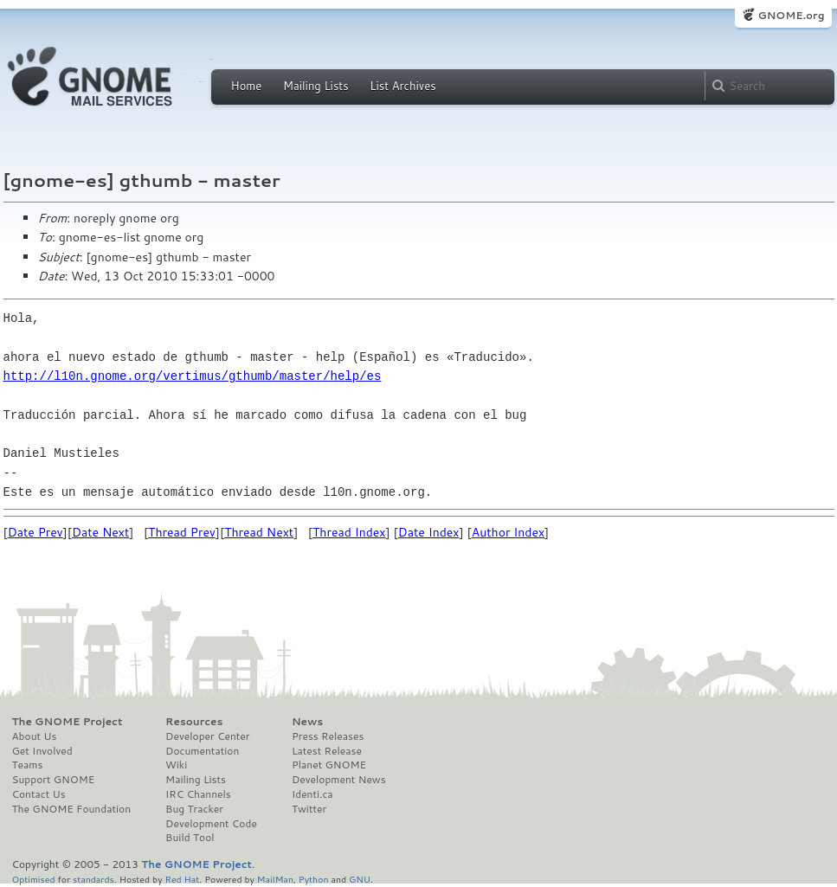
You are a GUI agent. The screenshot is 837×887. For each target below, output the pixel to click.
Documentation (202, 751)
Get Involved (42, 751)
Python (314, 878)
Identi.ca (312, 794)
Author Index (508, 532)
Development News (339, 780)
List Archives (402, 85)
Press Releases (328, 736)
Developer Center (207, 736)
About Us (34, 736)
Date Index (429, 532)
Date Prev (35, 532)
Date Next (100, 532)
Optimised (33, 878)
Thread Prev (182, 532)
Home (246, 85)
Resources (193, 722)
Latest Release (327, 751)
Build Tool (189, 838)
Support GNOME (53, 780)
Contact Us (39, 794)
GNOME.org (790, 15)
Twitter (309, 809)
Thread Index (349, 532)
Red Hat (181, 878)
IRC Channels (198, 794)
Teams (27, 765)
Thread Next (258, 532)
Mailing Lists (316, 85)
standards (93, 878)
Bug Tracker (194, 809)
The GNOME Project (67, 722)
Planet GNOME (329, 765)
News (307, 722)
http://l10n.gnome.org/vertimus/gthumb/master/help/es (192, 376)
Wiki (176, 765)
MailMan (275, 878)
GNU (359, 878)
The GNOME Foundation (72, 809)
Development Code (211, 824)
